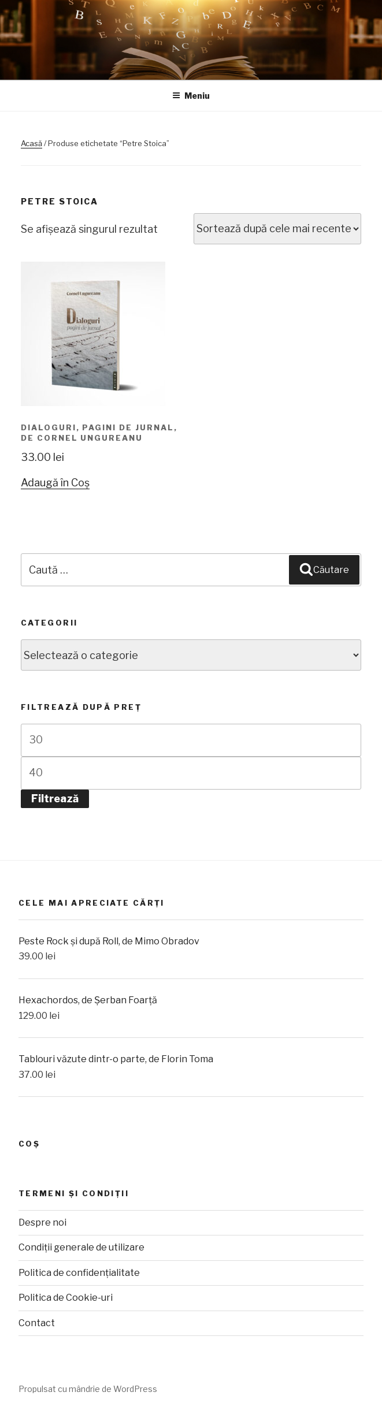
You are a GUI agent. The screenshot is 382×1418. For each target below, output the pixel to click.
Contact (36, 1322)
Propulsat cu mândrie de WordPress (87, 1389)
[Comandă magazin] (277, 228)
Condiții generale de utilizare (81, 1247)
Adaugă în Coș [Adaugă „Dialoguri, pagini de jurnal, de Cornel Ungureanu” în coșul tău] (55, 483)
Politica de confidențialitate (79, 1272)
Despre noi (42, 1222)
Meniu (191, 96)
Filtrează (55, 798)
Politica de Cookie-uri (65, 1297)
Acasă (31, 143)
